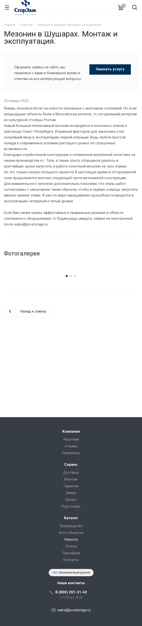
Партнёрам (71, 553)
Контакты (71, 560)
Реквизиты (71, 453)
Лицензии (71, 439)
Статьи (71, 546)
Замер (71, 493)
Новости (71, 539)
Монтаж (71, 479)
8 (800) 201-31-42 (71, 592)
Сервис (71, 464)
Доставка (71, 472)
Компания (71, 431)
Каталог (71, 518)
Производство (71, 526)
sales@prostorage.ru (74, 610)
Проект (71, 500)
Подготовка (71, 506)
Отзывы (71, 446)
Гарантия (71, 486)
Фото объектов (71, 533)
